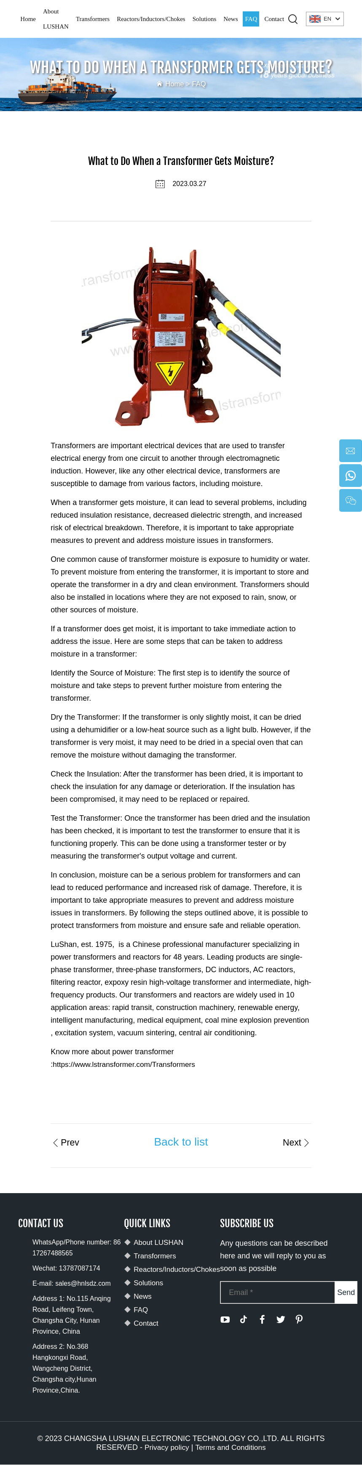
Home (28, 19)
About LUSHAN (56, 19)
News (230, 19)
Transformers (93, 19)
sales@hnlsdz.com (83, 1283)
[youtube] (225, 1320)
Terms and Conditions (231, 1448)
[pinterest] (299, 1320)
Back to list (181, 1142)
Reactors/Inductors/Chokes (151, 19)
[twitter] (281, 1320)
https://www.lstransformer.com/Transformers (127, 1064)
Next (295, 1142)
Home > (178, 84)
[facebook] (262, 1320)
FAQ (251, 19)
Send (346, 1292)
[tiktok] (244, 1320)
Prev (66, 1142)
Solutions (205, 19)
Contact (274, 19)
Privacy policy (165, 1448)
